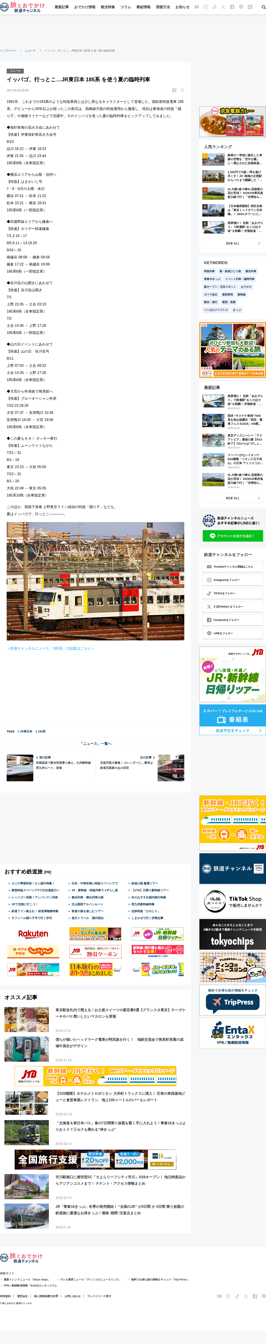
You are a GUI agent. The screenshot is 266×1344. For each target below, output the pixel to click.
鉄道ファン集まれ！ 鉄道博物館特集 (35, 911)
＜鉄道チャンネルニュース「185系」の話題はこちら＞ (50, 648)
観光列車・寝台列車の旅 (87, 897)
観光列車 (251, 271)
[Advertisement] (133, 31)
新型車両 (227, 294)
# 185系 (41, 731)
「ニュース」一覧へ (95, 744)
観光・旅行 (210, 302)
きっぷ (237, 309)
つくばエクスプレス (216, 309)
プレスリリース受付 (99, 1296)
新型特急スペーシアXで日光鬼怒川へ (36, 890)
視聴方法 (163, 7)
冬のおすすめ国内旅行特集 (148, 897)
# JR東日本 (25, 731)
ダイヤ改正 (210, 294)
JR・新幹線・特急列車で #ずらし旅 (94, 890)
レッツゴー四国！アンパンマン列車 (35, 897)
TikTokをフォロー (221, 593)
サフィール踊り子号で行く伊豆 (32, 917)
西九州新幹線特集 (143, 904)
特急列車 (209, 271)
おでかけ (246, 286)
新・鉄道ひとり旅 (230, 271)
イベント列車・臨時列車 (239, 279)
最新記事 (62, 7)
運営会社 (22, 1296)
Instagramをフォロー (223, 580)
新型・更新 (229, 302)
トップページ (8, 50)
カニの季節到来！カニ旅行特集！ (33, 883)
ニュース (30, 50)
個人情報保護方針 (44, 1296)
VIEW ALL (233, 243)
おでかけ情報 (84, 7)
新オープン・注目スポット (220, 286)
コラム (125, 7)
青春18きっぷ (212, 279)
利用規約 (5, 1296)
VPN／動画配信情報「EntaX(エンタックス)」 (31, 1285)
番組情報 (143, 7)
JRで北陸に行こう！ (25, 904)
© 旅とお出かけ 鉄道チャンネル (16, 1303)
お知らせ (182, 7)
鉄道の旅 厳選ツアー (144, 883)
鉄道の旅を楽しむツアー (87, 911)
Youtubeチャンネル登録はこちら (230, 566)
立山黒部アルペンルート (87, 904)
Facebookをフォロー (223, 620)
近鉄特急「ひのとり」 (145, 911)
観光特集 (108, 7)
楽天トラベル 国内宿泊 (87, 917)
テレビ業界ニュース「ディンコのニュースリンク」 (90, 1279)
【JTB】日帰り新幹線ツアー (150, 890)
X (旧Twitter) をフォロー (225, 606)
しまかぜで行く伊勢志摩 (147, 917)
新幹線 (242, 294)
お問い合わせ (73, 1296)
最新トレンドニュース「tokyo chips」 (27, 1279)
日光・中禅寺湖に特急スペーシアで (94, 883)
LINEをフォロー (220, 633)
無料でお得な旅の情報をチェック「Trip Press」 (160, 1279)
